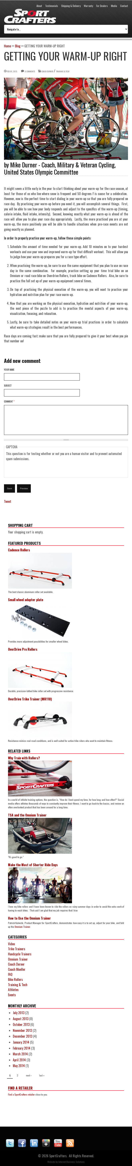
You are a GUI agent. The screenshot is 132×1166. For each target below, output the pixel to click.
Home (7, 46)
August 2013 (20, 1018)
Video (11, 943)
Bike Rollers (15, 979)
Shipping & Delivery (71, 6)
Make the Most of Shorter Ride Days (33, 864)
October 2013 (21, 1024)
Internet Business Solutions (71, 1161)
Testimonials (51, 6)
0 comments (30, 71)
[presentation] (36, 469)
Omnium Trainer (22, 926)
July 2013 (18, 1012)
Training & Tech (62, 71)
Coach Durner (47, 71)
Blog (17, 46)
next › (28, 1075)
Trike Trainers (16, 948)
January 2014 (21, 1042)
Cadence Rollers (19, 550)
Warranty (88, 6)
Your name (9, 369)
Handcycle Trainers (19, 954)
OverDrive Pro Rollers (22, 649)
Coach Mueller (16, 969)
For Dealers (102, 6)
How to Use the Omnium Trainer (29, 918)
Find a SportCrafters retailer (21, 1094)
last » (41, 1075)
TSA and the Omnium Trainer (27, 815)
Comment (9, 401)
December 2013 (22, 1036)
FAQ (10, 974)
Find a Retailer (20, 1088)
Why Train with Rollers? (24, 758)
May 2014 (19, 1065)
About (39, 6)
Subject (8, 385)
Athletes (13, 989)
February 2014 (21, 1048)
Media (114, 6)
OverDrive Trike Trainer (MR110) (30, 699)
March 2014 (20, 1054)
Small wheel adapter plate (25, 599)
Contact (124, 6)
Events (12, 994)
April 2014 (19, 1060)
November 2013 (22, 1030)
